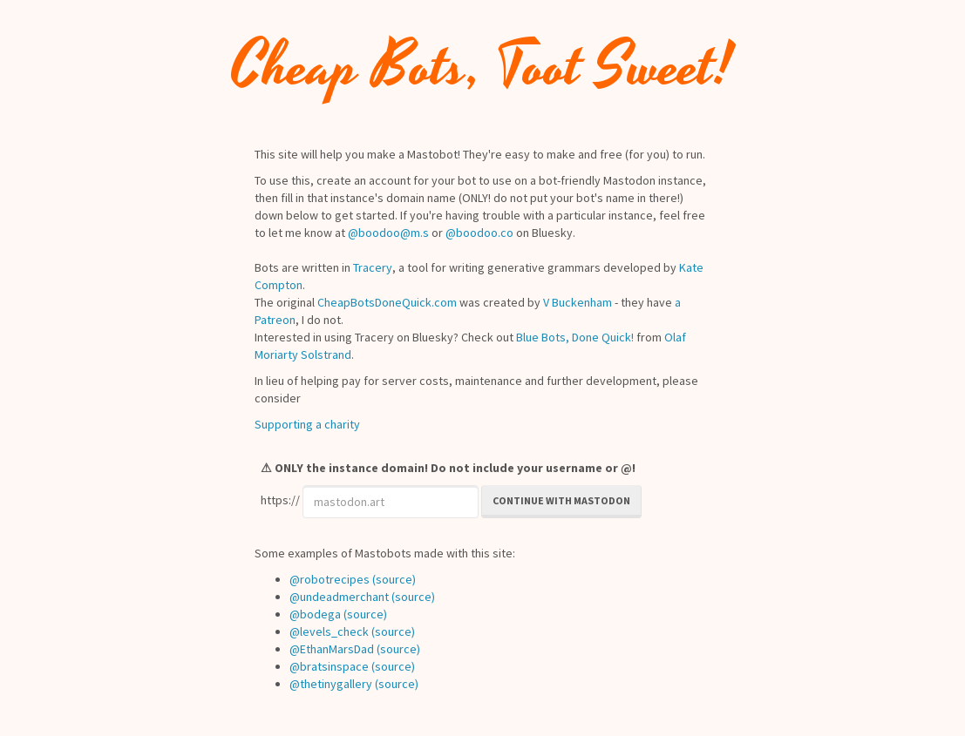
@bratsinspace (329, 666)
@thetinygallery (330, 684)
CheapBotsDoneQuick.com (387, 302)
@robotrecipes (329, 579)
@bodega (315, 614)
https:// (280, 500)
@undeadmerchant (339, 596)
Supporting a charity (307, 424)
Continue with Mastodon (561, 500)
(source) (394, 579)
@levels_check (329, 631)
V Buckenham (577, 302)
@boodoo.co (479, 232)
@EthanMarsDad (331, 649)
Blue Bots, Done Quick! (575, 337)
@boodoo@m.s (388, 232)
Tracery (372, 267)
